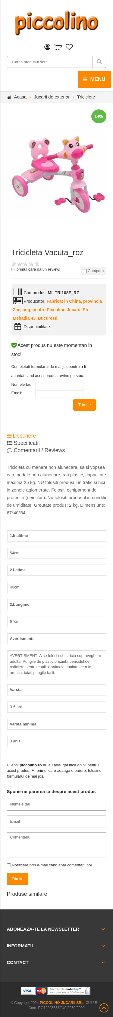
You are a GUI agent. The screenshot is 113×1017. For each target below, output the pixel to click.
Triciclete (86, 96)
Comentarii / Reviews (36, 450)
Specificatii (23, 443)
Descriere (21, 435)
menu (94, 79)
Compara (93, 270)
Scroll (103, 1007)
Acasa (20, 96)
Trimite (84, 404)
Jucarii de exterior (52, 96)
